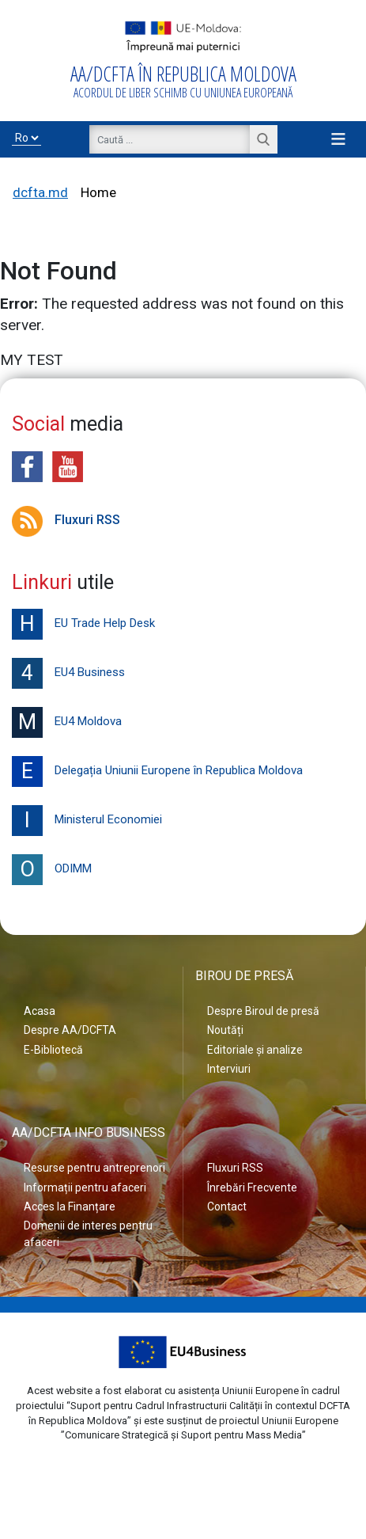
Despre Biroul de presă (263, 1011)
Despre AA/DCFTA (70, 1030)
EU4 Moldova (67, 722)
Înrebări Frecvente (252, 1187)
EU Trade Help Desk (83, 624)
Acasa (39, 1011)
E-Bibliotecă (53, 1049)
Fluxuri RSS (66, 519)
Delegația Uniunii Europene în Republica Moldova (157, 771)
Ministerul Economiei (87, 820)
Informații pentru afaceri (85, 1187)
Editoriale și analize (255, 1049)
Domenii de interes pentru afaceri (88, 1233)
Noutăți (225, 1030)
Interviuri (229, 1068)
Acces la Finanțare (69, 1206)
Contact (227, 1206)
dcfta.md (40, 192)
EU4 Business (68, 673)
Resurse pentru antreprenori (94, 1167)
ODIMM (52, 869)
